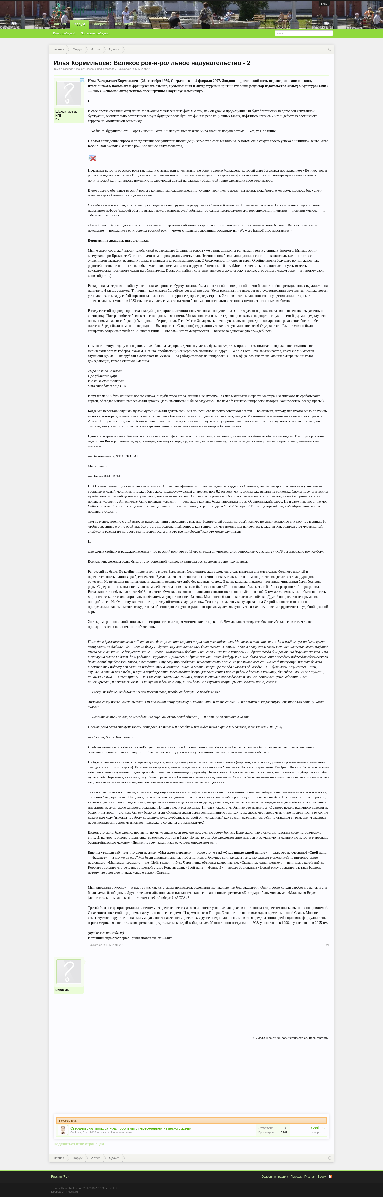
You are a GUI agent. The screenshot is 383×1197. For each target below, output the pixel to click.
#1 (327, 944)
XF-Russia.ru (70, 1191)
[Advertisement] (208, 991)
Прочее (79, 68)
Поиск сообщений (64, 33)
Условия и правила (275, 1176)
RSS (330, 1176)
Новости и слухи (121, 1132)
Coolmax (75, 1132)
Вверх (322, 1176)
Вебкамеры (123, 24)
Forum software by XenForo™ (84, 1188)
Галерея (99, 24)
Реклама (62, 990)
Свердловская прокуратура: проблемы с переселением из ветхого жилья (131, 1128)
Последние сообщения (95, 33)
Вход (324, 3)
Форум (79, 24)
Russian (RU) (60, 1176)
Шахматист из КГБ (128, 68)
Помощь (296, 1176)
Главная (59, 24)
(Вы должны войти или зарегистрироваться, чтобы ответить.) (291, 1037)
